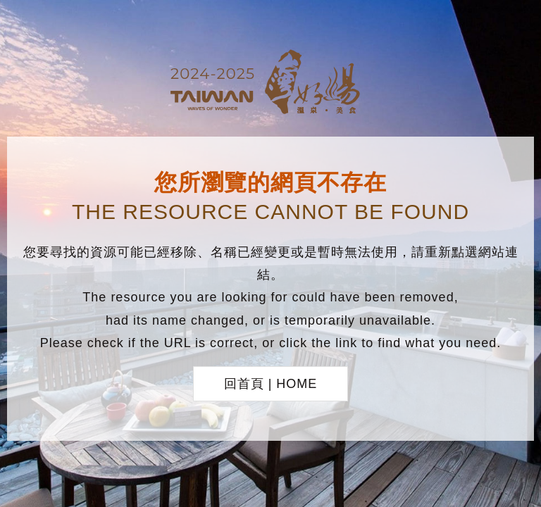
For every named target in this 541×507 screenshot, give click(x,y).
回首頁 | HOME (271, 384)
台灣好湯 (270, 83)
